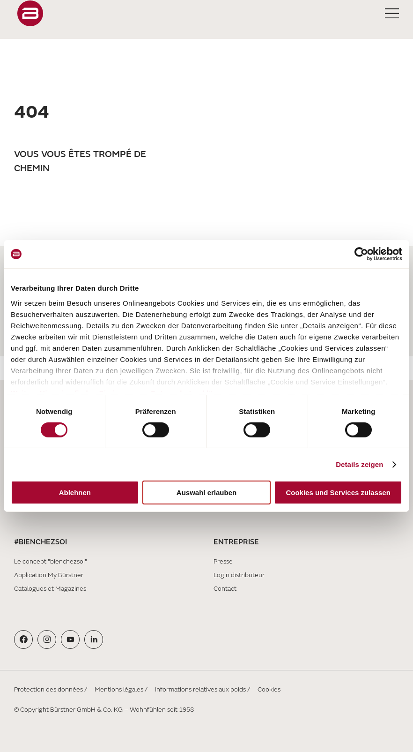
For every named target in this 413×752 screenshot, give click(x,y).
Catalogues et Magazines (50, 589)
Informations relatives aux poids (200, 689)
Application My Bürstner (48, 575)
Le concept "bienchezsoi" (50, 561)
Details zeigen (359, 464)
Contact (225, 589)
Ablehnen (75, 492)
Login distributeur (239, 575)
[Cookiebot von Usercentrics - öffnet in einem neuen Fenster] (361, 254)
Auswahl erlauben (206, 492)
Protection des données (48, 689)
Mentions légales (119, 689)
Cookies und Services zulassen (338, 492)
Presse (223, 561)
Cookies (269, 689)
